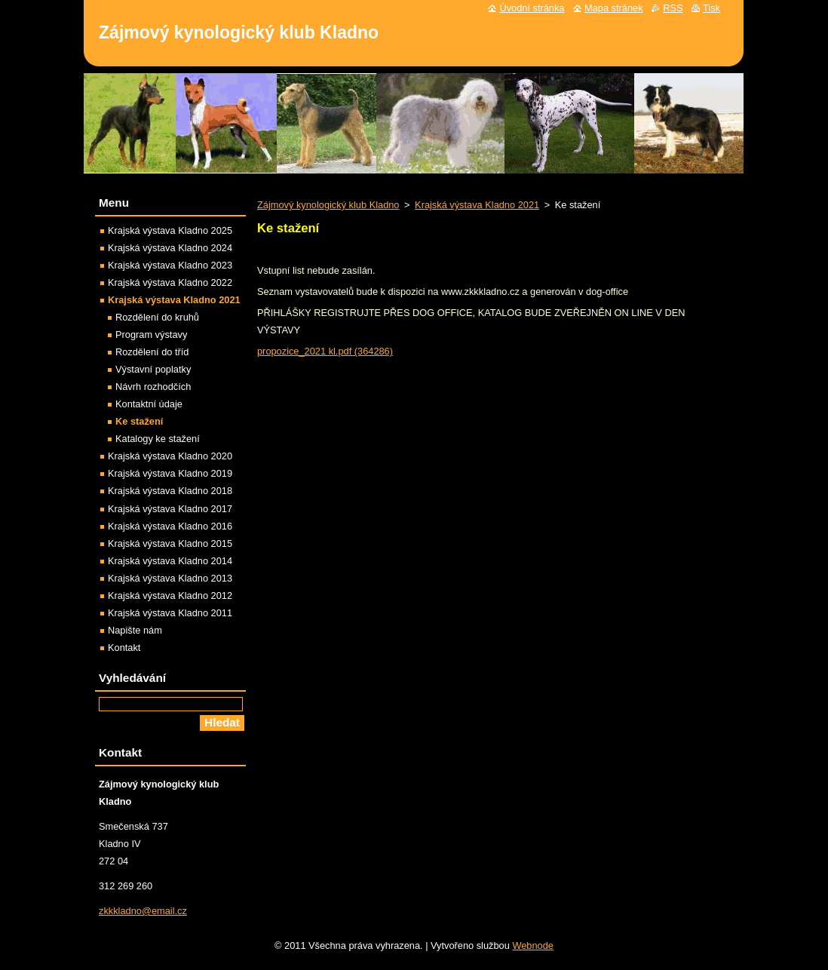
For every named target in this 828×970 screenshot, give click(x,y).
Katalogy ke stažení (157, 438)
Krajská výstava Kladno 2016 (170, 526)
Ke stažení (139, 421)
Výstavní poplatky (153, 369)
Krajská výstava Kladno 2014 (170, 560)
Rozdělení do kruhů (157, 317)
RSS (672, 8)
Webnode (533, 945)
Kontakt (124, 647)
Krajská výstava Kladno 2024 (170, 247)
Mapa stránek (613, 8)
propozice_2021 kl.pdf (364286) (325, 351)
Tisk (711, 8)
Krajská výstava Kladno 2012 (170, 595)
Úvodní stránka (531, 8)
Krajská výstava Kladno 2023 (170, 265)
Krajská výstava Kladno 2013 (170, 578)
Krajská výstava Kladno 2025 (170, 230)
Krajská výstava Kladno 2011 (170, 613)
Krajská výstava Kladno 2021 (477, 204)
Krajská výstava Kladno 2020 (170, 456)
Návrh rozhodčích (153, 386)
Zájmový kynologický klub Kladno (328, 204)
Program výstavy (151, 334)
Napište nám (135, 630)
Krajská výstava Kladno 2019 (170, 473)
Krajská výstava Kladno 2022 (170, 282)
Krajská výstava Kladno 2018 (170, 490)
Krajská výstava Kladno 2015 (170, 543)
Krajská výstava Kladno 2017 (170, 508)
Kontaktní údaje (148, 404)
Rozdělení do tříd (152, 352)
